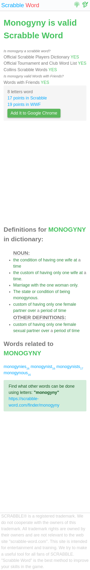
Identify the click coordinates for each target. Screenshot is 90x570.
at (75, 260)
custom (27, 272)
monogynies (17, 366)
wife (68, 260)
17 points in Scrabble (27, 98)
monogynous (25, 297)
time (17, 266)
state (26, 291)
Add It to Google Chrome (34, 113)
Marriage (21, 285)
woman (62, 285)
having (49, 260)
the (16, 260)
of (40, 260)
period (46, 310)
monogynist (43, 366)
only (57, 272)
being (65, 291)
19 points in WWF (24, 104)
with (34, 285)
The (16, 291)
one (60, 260)
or (34, 291)
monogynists (69, 366)
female (69, 304)
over (32, 310)
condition (28, 260)
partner (20, 310)
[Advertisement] (45, 175)
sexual (19, 330)
